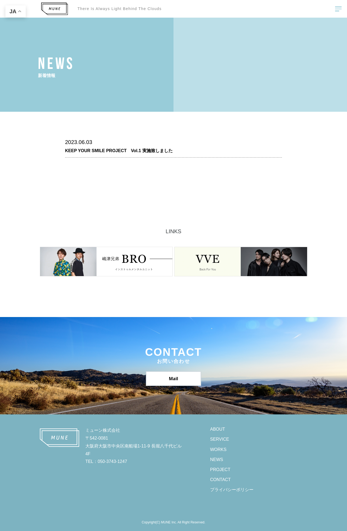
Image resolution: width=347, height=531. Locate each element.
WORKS (218, 449)
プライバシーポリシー (231, 489)
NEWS (216, 459)
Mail (173, 379)
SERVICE (219, 439)
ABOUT (217, 429)
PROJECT (220, 469)
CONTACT (220, 479)
